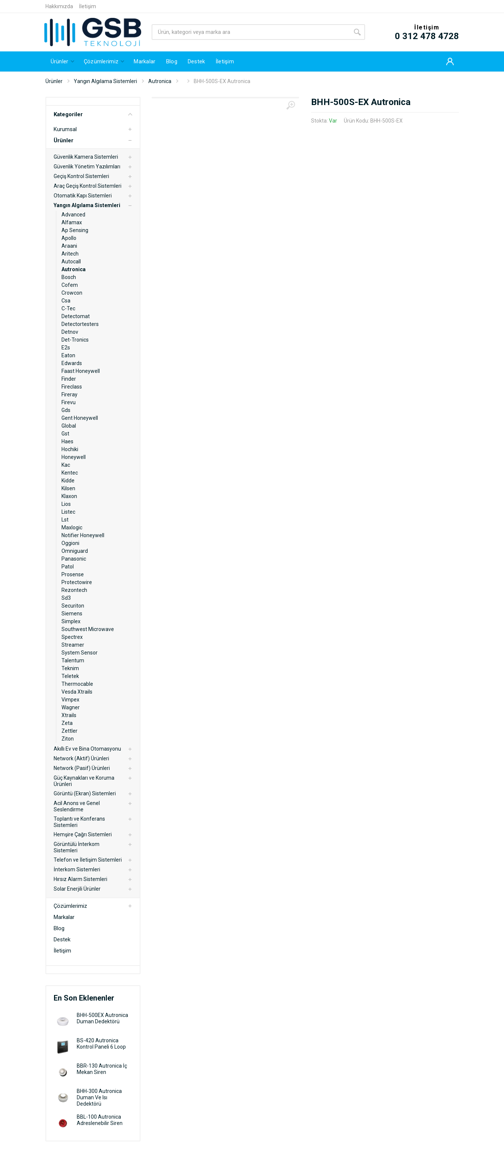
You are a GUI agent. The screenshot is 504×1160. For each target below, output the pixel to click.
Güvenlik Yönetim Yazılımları (87, 166)
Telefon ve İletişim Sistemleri (88, 860)
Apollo (68, 238)
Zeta (67, 723)
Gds (65, 410)
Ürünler (54, 81)
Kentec (69, 473)
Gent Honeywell (79, 418)
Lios (66, 504)
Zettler (69, 731)
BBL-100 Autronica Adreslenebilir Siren (100, 1120)
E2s (65, 348)
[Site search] (250, 32)
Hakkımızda (59, 6)
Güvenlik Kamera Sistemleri (86, 157)
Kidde (68, 481)
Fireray (69, 394)
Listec (68, 512)
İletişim (87, 6)
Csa (65, 301)
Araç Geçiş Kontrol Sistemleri (87, 186)
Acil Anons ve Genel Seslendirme (77, 806)
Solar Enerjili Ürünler (77, 889)
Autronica (159, 81)
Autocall (71, 261)
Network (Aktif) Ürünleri (81, 758)
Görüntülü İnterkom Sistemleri (76, 847)
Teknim (70, 668)
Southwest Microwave (87, 629)
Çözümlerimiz (70, 906)
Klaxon (69, 496)
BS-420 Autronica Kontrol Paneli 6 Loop (101, 1043)
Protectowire (76, 582)
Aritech (70, 254)
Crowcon (71, 293)
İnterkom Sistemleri (77, 869)
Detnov (69, 332)
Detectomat (75, 316)
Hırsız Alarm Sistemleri (80, 879)
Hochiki (69, 449)
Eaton (68, 355)
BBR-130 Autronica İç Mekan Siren (102, 1069)
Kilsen (68, 488)
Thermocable (77, 684)
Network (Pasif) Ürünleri (82, 768)
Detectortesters (80, 324)
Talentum (72, 660)
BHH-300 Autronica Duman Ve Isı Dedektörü (99, 1097)
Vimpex (70, 700)
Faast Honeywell (80, 371)
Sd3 (66, 598)
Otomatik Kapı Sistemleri (83, 196)
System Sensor (79, 653)
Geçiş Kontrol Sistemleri (81, 176)
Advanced (73, 215)
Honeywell (73, 457)
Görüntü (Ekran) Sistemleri (85, 793)
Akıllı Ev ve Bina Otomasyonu (87, 749)
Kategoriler (93, 114)
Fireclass (71, 387)
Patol (67, 567)
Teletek (70, 676)
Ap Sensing (74, 230)
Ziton (67, 739)
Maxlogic (71, 527)
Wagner (70, 707)
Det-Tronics (75, 340)
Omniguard (74, 551)
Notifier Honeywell (82, 535)
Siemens (71, 614)
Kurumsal (65, 129)
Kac (65, 465)
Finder (68, 379)
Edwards (71, 363)
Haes (67, 441)
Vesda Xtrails (76, 692)
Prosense (72, 574)
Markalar (64, 917)
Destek (62, 939)
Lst (65, 520)
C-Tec (68, 308)
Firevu (68, 402)
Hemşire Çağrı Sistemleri (83, 834)
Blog (59, 928)
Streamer (72, 645)
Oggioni (70, 543)
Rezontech (74, 590)
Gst (65, 434)
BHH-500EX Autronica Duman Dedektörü (102, 1018)
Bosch (68, 277)
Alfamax (71, 222)
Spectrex (72, 637)
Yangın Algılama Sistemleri (105, 81)
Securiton (72, 606)
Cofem (69, 285)
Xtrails (68, 715)
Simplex (70, 621)
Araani (69, 246)
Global (68, 426)
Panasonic (73, 559)
